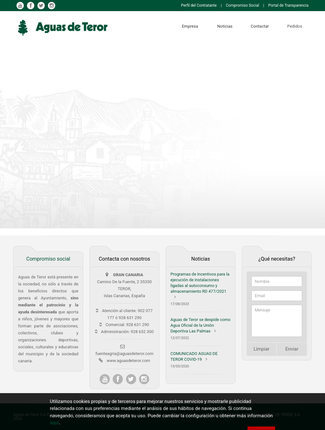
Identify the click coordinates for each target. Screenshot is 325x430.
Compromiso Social (242, 5)
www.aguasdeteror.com (128, 360)
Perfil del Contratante (198, 5)
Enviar (291, 349)
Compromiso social (48, 259)
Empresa (190, 26)
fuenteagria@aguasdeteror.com (125, 353)
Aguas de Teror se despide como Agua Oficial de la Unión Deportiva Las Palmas (200, 325)
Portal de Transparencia (288, 5)
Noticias (225, 26)
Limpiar (261, 349)
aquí (54, 423)
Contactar (260, 26)
